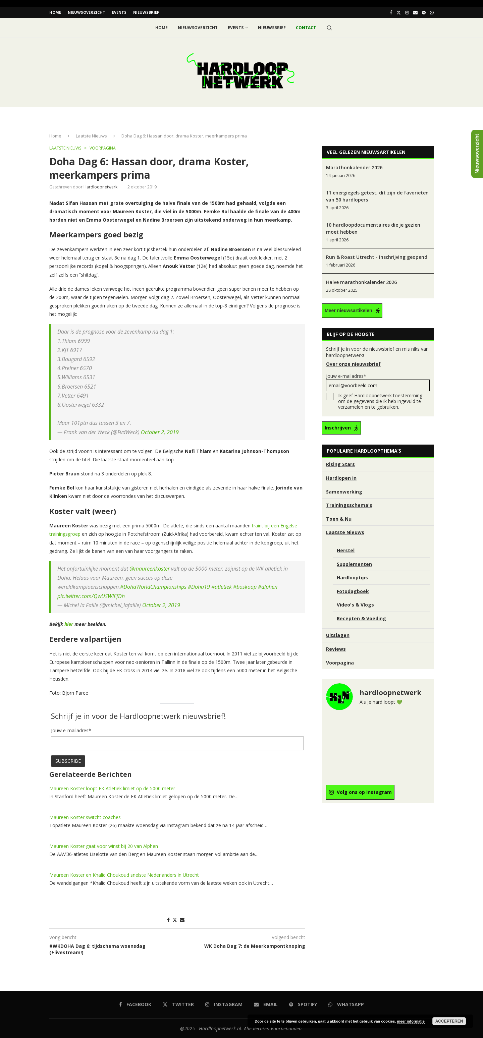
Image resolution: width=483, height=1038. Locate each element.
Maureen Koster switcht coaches (85, 816)
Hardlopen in (341, 477)
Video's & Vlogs (355, 604)
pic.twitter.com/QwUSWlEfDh (91, 595)
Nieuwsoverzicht (86, 12)
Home (55, 12)
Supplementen (354, 563)
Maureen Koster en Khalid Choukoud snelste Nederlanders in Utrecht (124, 874)
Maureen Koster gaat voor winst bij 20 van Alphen (103, 845)
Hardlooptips (352, 577)
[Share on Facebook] (168, 919)
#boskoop (245, 586)
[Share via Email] (182, 919)
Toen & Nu (339, 518)
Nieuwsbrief (146, 12)
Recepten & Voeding (361, 618)
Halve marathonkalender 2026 (361, 282)
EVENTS (119, 12)
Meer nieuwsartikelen (348, 310)
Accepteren (449, 1021)
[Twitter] (398, 12)
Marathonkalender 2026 (354, 167)
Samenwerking (344, 491)
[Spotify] (424, 12)
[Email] (415, 12)
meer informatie (411, 1021)
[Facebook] (391, 12)
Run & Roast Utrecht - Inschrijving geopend (376, 256)
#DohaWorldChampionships (153, 586)
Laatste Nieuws (91, 135)
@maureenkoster (149, 568)
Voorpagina (340, 662)
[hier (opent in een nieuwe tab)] (69, 624)
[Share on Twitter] (174, 919)
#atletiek (221, 586)
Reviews (336, 648)
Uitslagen (338, 635)
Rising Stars (340, 464)
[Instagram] (407, 12)
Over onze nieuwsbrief (353, 363)
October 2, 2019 (160, 431)
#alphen (267, 586)
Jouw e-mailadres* (378, 381)
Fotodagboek (353, 590)
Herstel (346, 550)
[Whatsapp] (432, 12)
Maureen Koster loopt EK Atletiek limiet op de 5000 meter (112, 788)
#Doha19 (199, 586)
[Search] (329, 27)
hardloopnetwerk (100, 186)
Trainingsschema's (349, 505)
